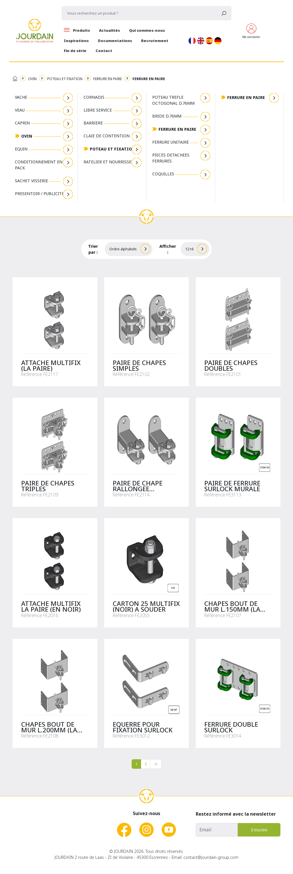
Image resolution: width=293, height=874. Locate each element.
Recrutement (154, 40)
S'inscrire (259, 830)
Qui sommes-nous (147, 30)
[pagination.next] (155, 764)
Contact (104, 50)
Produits (77, 30)
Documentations (115, 40)
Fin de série (75, 50)
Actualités (109, 30)
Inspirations (76, 40)
